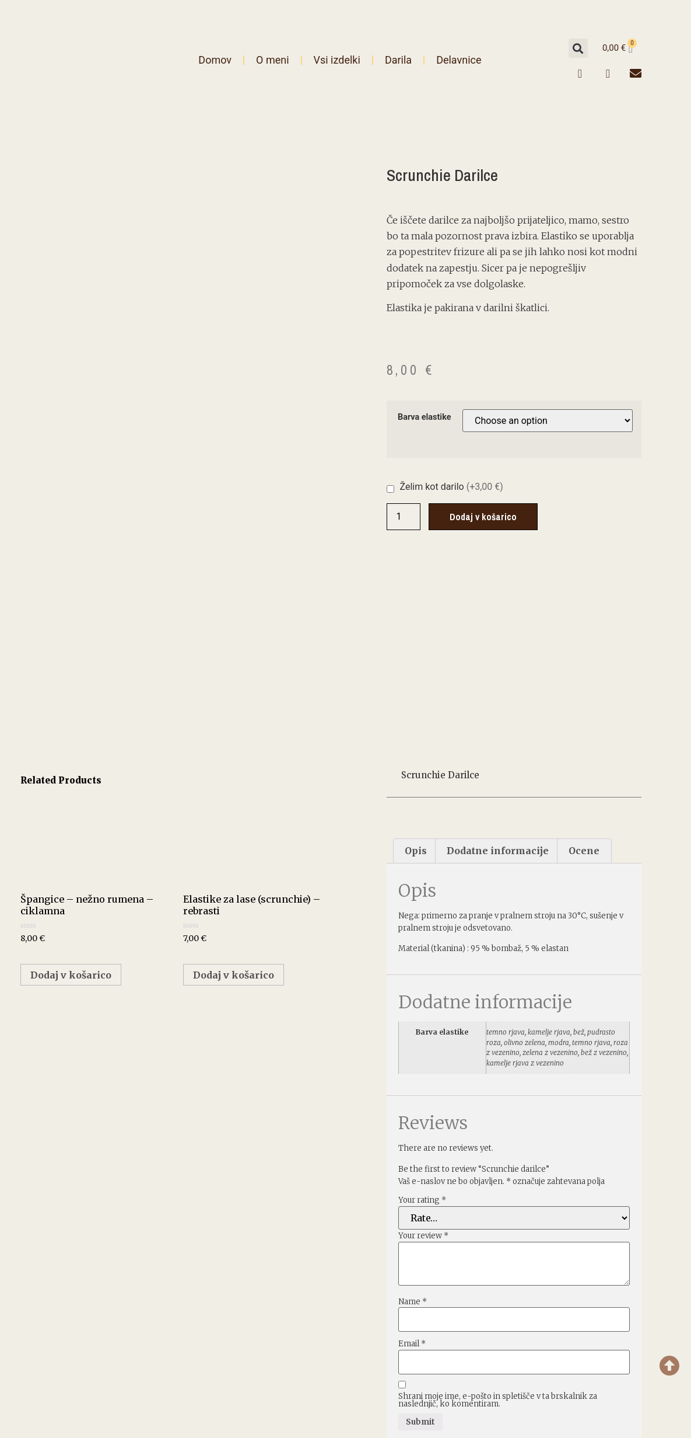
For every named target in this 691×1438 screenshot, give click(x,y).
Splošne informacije (542, 1327)
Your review (423, 1077)
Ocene (584, 692)
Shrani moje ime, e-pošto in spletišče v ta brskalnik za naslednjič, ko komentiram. (497, 1241)
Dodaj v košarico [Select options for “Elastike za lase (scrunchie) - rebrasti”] (233, 816)
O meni (272, 60)
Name (412, 1142)
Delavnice (458, 60)
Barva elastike (424, 417)
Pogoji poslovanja (543, 1350)
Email (412, 1185)
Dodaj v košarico (483, 516)
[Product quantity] (403, 516)
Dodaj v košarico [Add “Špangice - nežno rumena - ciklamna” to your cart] (70, 816)
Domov (214, 60)
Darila (398, 60)
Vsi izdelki (337, 60)
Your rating (422, 1041)
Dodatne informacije (498, 692)
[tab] (416, 692)
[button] (578, 48)
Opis (416, 692)
